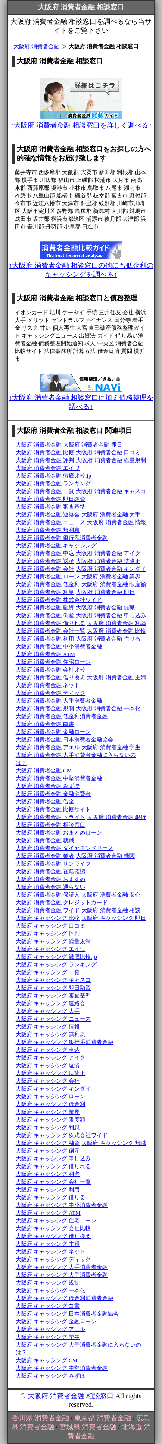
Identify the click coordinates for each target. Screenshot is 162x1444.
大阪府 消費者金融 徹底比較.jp (53, 475)
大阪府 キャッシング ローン (51, 1096)
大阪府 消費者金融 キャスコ (111, 491)
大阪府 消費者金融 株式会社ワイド (59, 600)
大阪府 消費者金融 (36, 46)
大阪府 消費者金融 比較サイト (53, 809)
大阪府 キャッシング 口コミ (51, 925)
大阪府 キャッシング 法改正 (51, 1073)
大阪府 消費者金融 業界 (110, 576)
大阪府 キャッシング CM (47, 1360)
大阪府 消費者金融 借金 (45, 801)
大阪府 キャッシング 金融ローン (56, 1321)
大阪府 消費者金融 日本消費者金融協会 (65, 739)
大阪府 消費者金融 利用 (45, 638)
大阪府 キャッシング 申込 (48, 1050)
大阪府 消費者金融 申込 (45, 553)
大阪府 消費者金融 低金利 (48, 584)
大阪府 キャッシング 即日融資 (53, 988)
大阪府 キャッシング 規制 (48, 1282)
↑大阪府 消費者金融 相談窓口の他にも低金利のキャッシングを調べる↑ (81, 265)
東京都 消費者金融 (102, 1418)
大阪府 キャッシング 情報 (48, 1026)
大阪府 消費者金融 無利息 (48, 530)
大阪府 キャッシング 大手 (48, 1011)
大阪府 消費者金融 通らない (51, 887)
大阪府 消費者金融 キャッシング (56, 545)
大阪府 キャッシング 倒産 (48, 1150)
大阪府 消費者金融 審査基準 (51, 506)
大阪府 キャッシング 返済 (48, 1065)
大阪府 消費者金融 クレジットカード (62, 902)
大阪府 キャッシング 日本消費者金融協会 (67, 1313)
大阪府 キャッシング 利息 (48, 1127)
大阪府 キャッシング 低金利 (51, 1104)
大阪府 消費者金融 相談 (110, 910)
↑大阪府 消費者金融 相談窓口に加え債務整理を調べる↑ (81, 398)
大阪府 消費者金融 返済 (45, 561)
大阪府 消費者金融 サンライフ (53, 863)
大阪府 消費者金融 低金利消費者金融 (62, 716)
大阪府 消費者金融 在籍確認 (51, 871)
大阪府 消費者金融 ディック (51, 693)
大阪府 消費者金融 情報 (116, 522)
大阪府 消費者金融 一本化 (108, 708)
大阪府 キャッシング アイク (51, 1057)
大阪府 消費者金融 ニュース (51, 522)
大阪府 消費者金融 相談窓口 (51, 825)
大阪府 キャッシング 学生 (48, 1337)
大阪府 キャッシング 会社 (48, 1081)
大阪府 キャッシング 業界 (48, 1112)
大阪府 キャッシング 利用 (48, 1189)
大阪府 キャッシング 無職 (113, 1143)
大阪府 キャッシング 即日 (113, 918)
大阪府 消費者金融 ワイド (48, 910)
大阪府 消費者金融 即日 (92, 444)
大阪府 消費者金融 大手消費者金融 (59, 700)
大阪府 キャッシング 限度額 (51, 1119)
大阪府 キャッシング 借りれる (53, 1166)
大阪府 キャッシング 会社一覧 (53, 1181)
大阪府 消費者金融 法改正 (108, 561)
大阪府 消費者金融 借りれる (51, 623)
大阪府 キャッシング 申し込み (53, 1158)
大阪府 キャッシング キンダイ (53, 1088)
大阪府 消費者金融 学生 (110, 747)
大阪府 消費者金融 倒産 (45, 615)
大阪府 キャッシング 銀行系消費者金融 (65, 1042)
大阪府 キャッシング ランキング (56, 964)
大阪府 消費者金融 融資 (45, 607)
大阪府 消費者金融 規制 (45, 708)
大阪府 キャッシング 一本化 (51, 1290)
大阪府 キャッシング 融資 (48, 1143)
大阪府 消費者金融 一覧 (45, 491)
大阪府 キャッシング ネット (51, 1251)
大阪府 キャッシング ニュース (53, 1019)
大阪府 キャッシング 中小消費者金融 (62, 1205)
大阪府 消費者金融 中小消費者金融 (59, 646)
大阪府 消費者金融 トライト (51, 817)
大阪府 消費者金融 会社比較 (51, 669)
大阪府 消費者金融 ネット (48, 685)
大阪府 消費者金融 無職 (105, 607)
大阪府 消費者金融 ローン (48, 576)
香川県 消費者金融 (40, 1418)
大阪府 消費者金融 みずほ (48, 786)
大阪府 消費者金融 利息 (45, 592)
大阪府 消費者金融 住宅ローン (53, 662)
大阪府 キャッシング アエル (51, 1329)
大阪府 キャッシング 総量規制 (53, 941)
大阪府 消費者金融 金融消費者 (53, 794)
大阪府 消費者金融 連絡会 (48, 514)
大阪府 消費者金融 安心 (110, 894)
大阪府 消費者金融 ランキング (53, 483)
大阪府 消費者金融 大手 (110, 514)
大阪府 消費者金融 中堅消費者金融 (59, 778)
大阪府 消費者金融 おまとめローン (59, 832)
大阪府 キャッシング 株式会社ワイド (62, 1135)
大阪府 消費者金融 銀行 (116, 817)
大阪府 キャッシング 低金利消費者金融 (65, 1298)
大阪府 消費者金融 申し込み (111, 615)
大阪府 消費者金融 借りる (108, 638)
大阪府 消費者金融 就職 (45, 840)
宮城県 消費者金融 (87, 1427)
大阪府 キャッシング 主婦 (48, 1244)
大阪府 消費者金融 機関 (105, 856)
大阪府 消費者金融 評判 (45, 460)
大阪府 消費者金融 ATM (45, 654)
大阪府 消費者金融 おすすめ (51, 879)
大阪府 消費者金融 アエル (48, 747)
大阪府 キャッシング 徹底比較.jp (56, 956)
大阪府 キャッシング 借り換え (53, 1236)
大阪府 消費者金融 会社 (45, 569)
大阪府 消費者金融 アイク (108, 553)
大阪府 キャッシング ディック (53, 1259)
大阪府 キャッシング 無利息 (51, 1034)
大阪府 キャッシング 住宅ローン (56, 1220)
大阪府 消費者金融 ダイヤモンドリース (65, 848)
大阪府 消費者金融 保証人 (48, 894)
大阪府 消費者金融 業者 (45, 856)
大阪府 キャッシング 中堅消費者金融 (62, 1368)
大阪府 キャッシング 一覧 (48, 972)
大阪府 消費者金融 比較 (45, 452)
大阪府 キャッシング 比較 (48, 918)
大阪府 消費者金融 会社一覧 (51, 631)
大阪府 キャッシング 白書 (48, 1306)
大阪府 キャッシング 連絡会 (51, 1003)
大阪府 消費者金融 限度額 (113, 584)
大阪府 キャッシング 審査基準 (53, 995)
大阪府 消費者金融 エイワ (48, 468)
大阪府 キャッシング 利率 (48, 1174)
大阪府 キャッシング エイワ (51, 949)
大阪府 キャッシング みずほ (51, 1375)
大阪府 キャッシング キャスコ (53, 980)
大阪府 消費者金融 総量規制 (111, 460)
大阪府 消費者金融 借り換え (51, 677)
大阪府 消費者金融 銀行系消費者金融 (62, 537)
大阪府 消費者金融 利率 (116, 623)
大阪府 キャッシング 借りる (51, 1197)
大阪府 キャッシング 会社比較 (53, 1228)
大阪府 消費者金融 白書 (45, 724)
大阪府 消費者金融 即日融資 (51, 499)
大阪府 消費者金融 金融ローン (53, 731)
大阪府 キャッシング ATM (48, 1213)
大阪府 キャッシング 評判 (48, 933)
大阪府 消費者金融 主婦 (116, 677)
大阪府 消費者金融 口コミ (108, 452)
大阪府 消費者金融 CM (44, 770)
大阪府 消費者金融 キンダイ (111, 569)
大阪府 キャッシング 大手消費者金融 (62, 1267)
